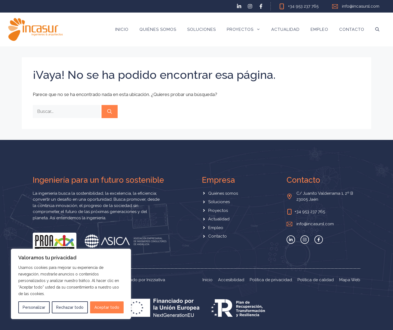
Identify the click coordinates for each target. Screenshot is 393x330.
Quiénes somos (157, 29)
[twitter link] (239, 6)
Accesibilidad (231, 279)
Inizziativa (156, 279)
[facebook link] (261, 6)
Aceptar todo (106, 307)
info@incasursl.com (360, 6)
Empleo (319, 29)
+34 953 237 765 (303, 6)
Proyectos (246, 29)
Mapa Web (349, 279)
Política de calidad (315, 279)
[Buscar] (110, 111)
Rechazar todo (70, 307)
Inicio (122, 29)
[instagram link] (250, 6)
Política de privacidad (271, 279)
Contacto (351, 29)
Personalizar (34, 307)
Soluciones (201, 29)
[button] (377, 29)
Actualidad (285, 29)
